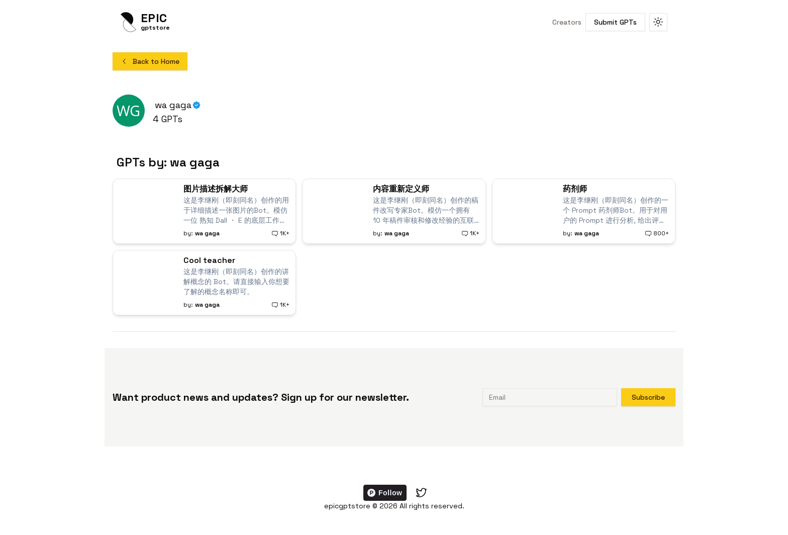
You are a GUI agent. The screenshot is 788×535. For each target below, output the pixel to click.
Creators (566, 22)
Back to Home (150, 61)
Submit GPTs (615, 22)
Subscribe (648, 397)
